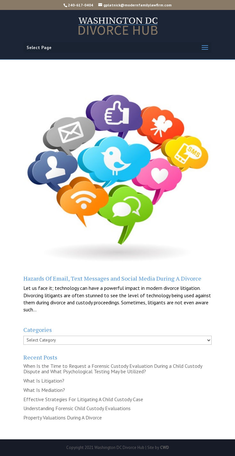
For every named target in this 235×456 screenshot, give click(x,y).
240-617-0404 (80, 5)
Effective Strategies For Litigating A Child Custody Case (83, 399)
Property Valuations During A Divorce (62, 417)
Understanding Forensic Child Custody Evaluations (77, 408)
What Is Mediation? (44, 390)
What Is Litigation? (43, 380)
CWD (164, 447)
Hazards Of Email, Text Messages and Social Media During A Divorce (112, 278)
